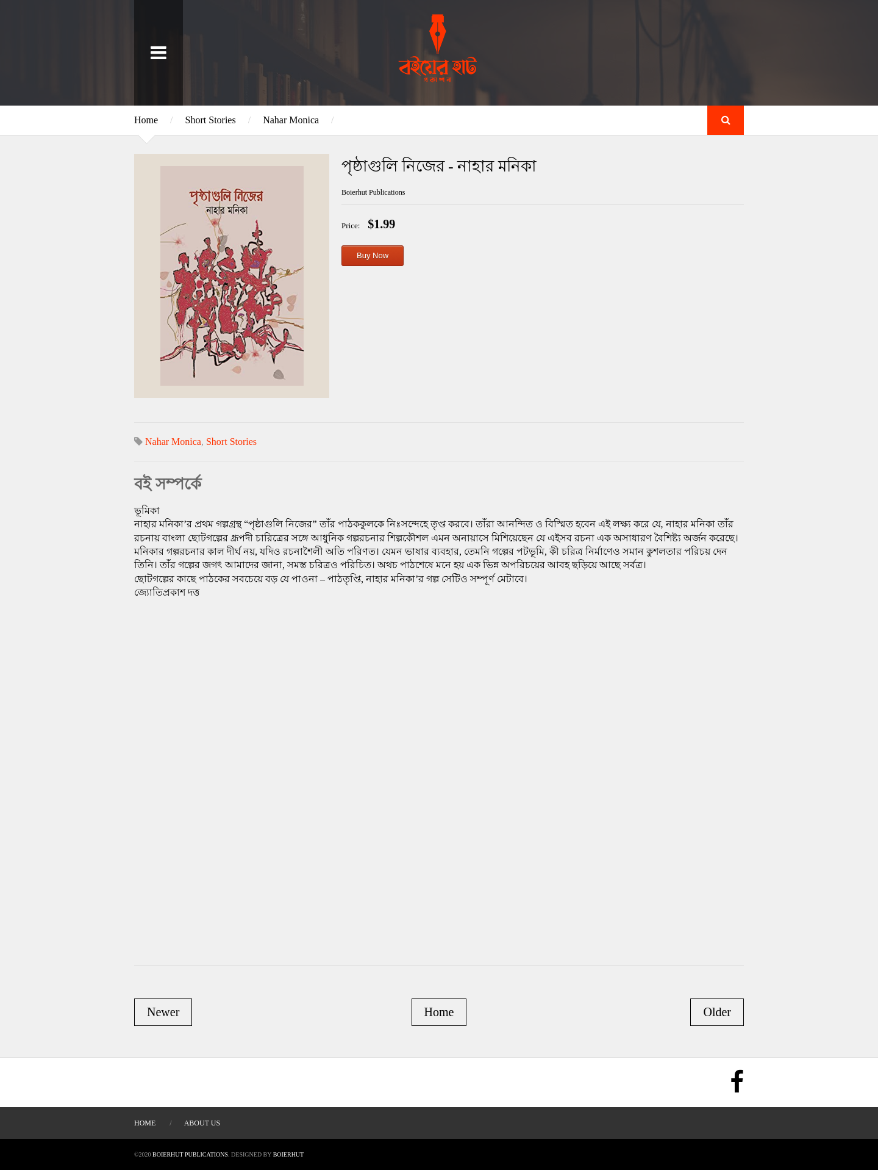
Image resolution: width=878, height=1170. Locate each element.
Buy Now (372, 255)
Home (146, 120)
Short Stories (210, 120)
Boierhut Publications (190, 1154)
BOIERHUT (288, 1154)
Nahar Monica (291, 120)
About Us (202, 1123)
